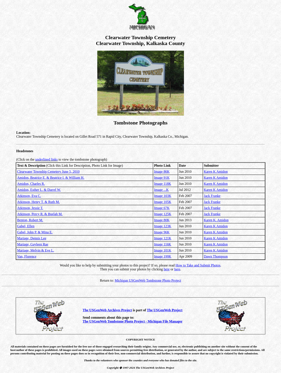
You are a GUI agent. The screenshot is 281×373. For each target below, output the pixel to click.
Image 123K (162, 226)
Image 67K (162, 208)
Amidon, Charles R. (31, 184)
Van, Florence (26, 256)
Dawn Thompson (216, 256)
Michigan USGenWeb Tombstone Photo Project (148, 280)
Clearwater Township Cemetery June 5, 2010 (48, 171)
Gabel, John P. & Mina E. (35, 232)
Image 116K (162, 244)
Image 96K (162, 232)
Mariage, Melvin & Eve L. (35, 250)
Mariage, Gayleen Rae (32, 244)
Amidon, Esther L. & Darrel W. (39, 190)
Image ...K (161, 190)
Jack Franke (212, 196)
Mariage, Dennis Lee (31, 238)
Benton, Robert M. (30, 220)
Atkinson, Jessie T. (30, 208)
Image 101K (162, 250)
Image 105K (162, 202)
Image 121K (162, 238)
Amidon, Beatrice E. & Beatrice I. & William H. (50, 177)
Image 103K (162, 196)
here (167, 269)
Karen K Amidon (216, 171)
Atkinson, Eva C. (29, 196)
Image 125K (162, 214)
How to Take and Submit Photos (197, 265)
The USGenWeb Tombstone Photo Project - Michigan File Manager (132, 321)
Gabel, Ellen (25, 226)
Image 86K (162, 171)
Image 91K (162, 177)
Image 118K (162, 184)
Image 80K (162, 220)
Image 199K (162, 256)
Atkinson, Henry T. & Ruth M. (38, 202)
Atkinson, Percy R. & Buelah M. (40, 214)
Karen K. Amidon (216, 220)
